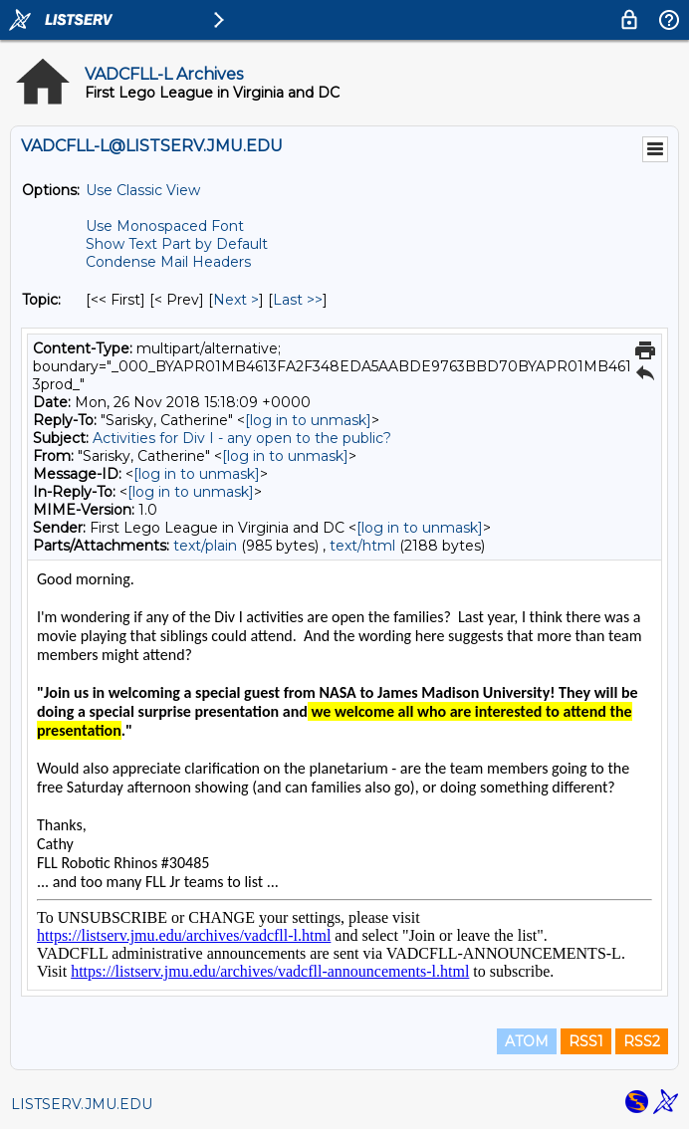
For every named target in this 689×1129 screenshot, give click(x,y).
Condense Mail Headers (168, 262)
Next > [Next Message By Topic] (236, 300)
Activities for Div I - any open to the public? (242, 438)
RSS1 (586, 1041)
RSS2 (641, 1041)
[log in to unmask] (308, 420)
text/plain (205, 546)
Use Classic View (143, 190)
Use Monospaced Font (165, 226)
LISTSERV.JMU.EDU (81, 1104)
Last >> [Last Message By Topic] (298, 300)
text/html (362, 546)
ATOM (527, 1041)
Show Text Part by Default (177, 244)
